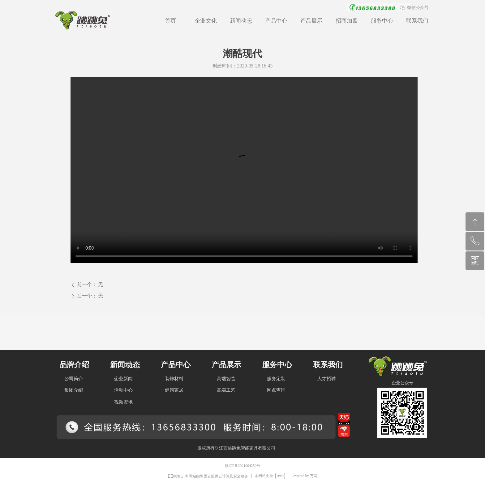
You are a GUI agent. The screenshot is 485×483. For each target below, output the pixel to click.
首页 (170, 21)
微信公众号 (418, 7)
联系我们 (417, 21)
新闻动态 (241, 21)
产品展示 (311, 21)
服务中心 (382, 21)
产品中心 (276, 21)
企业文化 (206, 21)
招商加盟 (347, 21)
